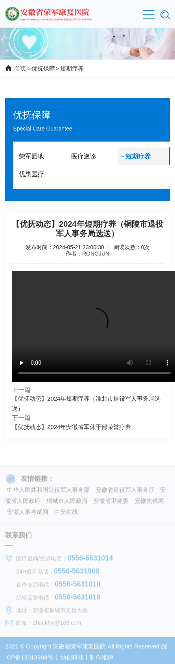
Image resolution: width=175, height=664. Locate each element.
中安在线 (66, 513)
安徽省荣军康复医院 (79, 648)
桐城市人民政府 (67, 502)
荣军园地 (31, 156)
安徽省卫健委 (111, 502)
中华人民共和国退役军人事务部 (48, 491)
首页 (20, 68)
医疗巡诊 (83, 156)
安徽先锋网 (149, 502)
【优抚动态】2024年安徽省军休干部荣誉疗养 (71, 426)
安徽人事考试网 (27, 513)
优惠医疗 (31, 174)
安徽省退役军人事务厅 (125, 491)
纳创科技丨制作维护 (86, 659)
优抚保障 (43, 68)
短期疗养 (72, 68)
